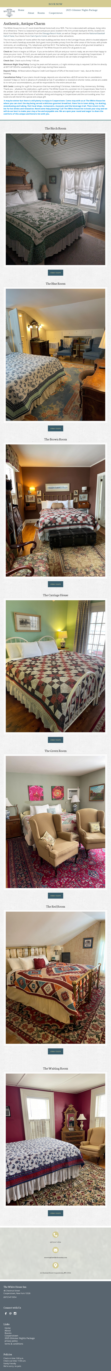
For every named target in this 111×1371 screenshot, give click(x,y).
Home (21, 10)
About (31, 12)
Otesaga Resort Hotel (51, 33)
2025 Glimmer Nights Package (82, 10)
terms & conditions (14, 1343)
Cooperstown (55, 12)
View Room (55, 272)
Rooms (41, 12)
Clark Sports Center (38, 36)
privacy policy (11, 1340)
